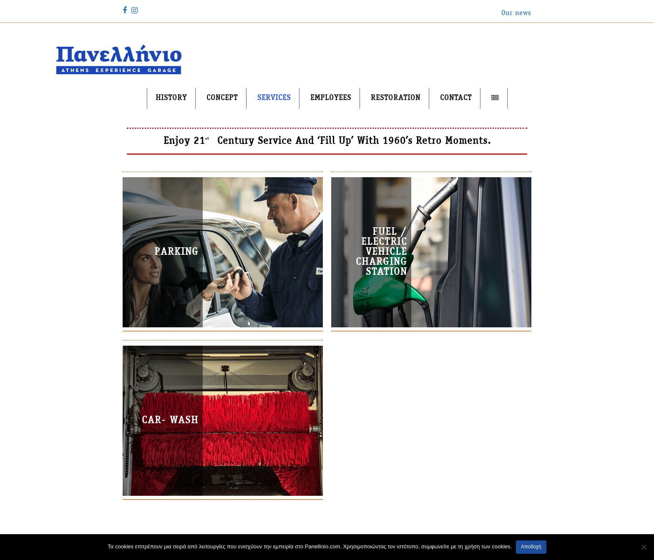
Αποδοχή (531, 547)
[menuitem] (495, 98)
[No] (643, 547)
